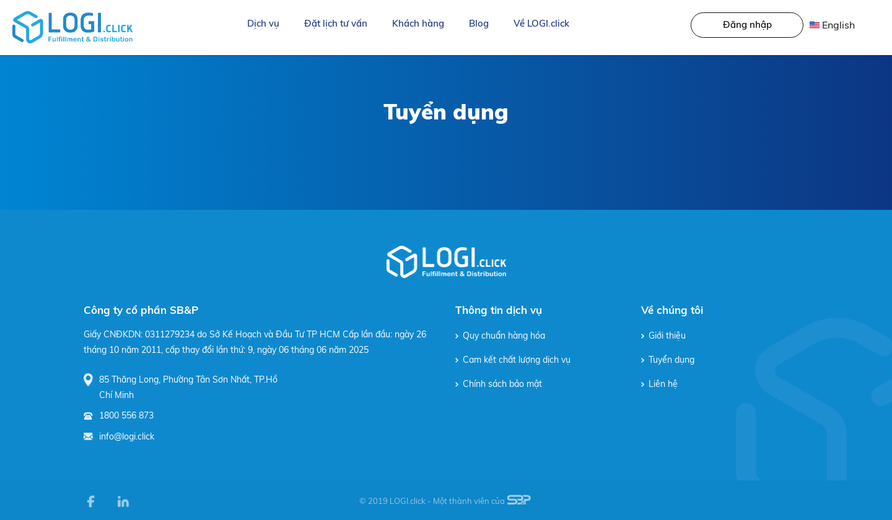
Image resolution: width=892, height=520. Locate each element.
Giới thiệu (663, 335)
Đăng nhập (747, 24)
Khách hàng (418, 23)
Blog (479, 23)
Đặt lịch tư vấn (335, 23)
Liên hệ (659, 383)
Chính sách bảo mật (498, 383)
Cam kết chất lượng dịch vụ (513, 359)
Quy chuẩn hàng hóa (500, 335)
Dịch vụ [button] (263, 23)
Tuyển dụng (667, 359)
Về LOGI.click (541, 23)
